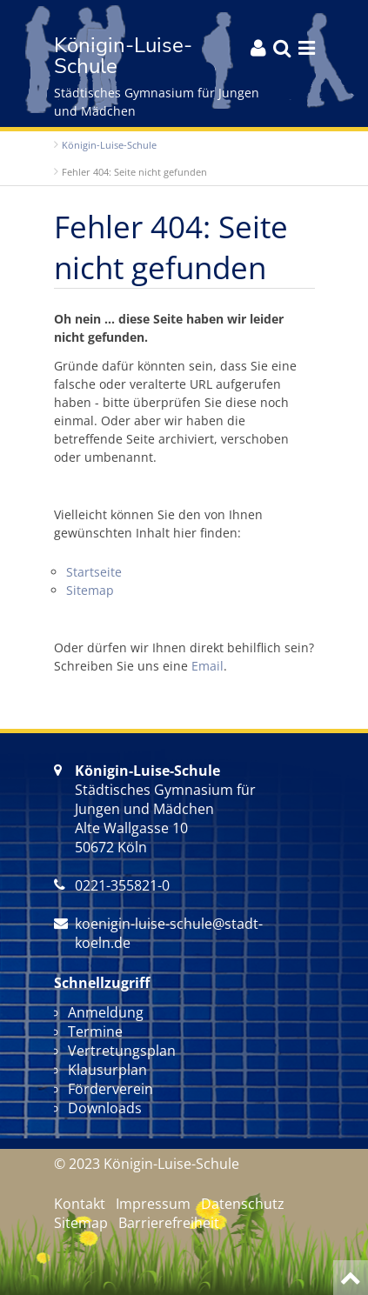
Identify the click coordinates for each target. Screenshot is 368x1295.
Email (207, 666)
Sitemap (90, 590)
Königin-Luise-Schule (109, 144)
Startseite (94, 572)
